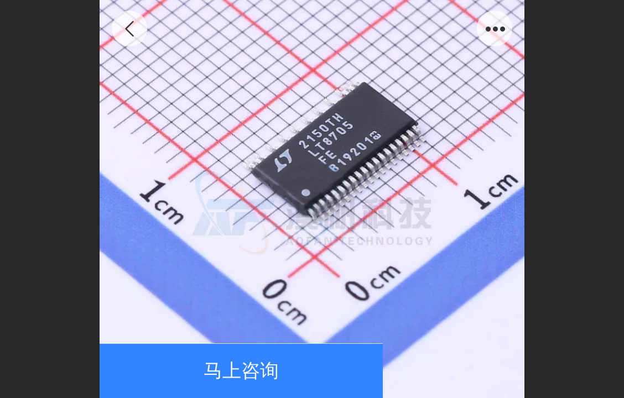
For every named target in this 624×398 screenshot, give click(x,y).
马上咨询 (241, 370)
